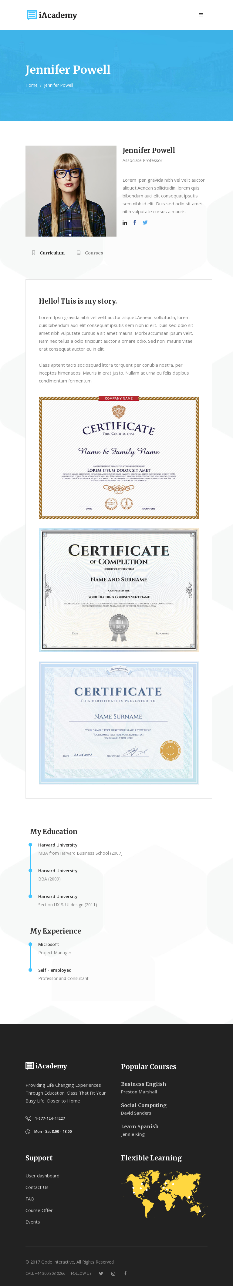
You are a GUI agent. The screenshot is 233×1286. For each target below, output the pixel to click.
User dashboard (42, 1176)
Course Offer (39, 1210)
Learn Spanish (140, 1126)
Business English (143, 1084)
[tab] (48, 255)
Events (32, 1222)
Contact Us (37, 1187)
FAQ (29, 1199)
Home (31, 85)
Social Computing (144, 1105)
